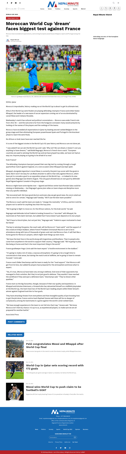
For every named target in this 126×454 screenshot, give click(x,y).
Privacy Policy (58, 442)
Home (42, 9)
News (50, 9)
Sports (75, 9)
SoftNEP (83, 452)
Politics (57, 9)
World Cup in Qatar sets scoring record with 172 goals (55, 367)
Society (66, 9)
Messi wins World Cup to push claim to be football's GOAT (53, 388)
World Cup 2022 (67, 429)
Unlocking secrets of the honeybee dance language (105, 37)
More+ (83, 9)
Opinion (77, 429)
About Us (50, 442)
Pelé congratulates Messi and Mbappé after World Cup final (55, 345)
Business (85, 429)
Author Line (67, 442)
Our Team (75, 442)
